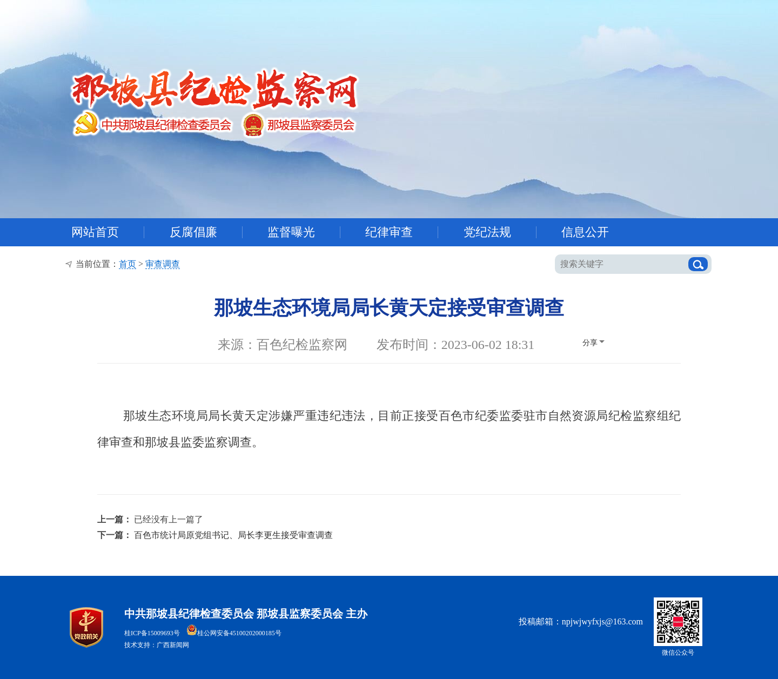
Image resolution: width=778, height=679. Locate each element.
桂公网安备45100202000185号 (233, 633)
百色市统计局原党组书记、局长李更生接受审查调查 (233, 535)
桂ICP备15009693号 (152, 633)
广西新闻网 (173, 645)
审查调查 (162, 263)
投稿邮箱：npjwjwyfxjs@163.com (581, 621)
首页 (127, 263)
